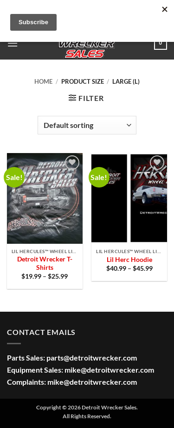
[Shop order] (87, 125)
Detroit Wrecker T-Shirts (44, 263)
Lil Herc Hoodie (129, 259)
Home (43, 81)
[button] (12, 43)
